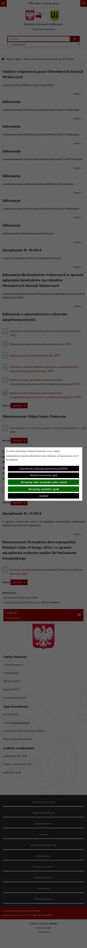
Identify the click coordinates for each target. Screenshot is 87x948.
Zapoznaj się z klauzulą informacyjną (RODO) (43, 468)
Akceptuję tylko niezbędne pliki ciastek (43, 482)
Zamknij (43, 495)
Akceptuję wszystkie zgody (43, 489)
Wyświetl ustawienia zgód (43, 475)
